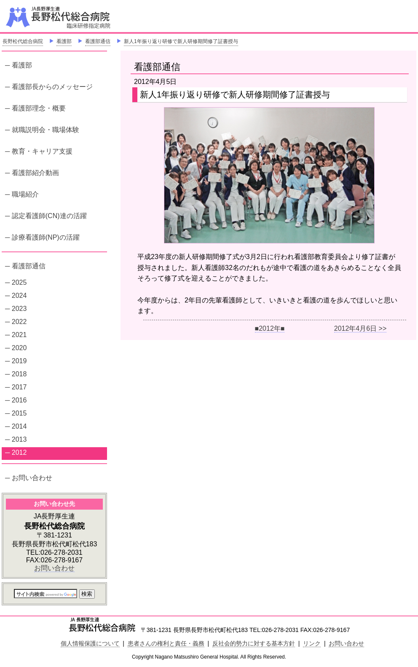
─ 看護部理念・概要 (35, 108)
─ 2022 (16, 321)
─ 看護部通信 (25, 266)
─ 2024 (16, 295)
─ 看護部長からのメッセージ (49, 86)
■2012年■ (270, 328)
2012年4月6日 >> (360, 328)
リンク (312, 643)
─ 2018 (16, 374)
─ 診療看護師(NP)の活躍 (42, 237)
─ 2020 (16, 347)
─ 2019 (16, 361)
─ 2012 (16, 452)
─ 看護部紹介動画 (32, 172)
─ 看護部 (18, 65)
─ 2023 (16, 308)
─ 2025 (16, 282)
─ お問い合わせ (28, 477)
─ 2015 (16, 413)
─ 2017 (16, 387)
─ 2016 (16, 400)
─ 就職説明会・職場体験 (42, 129)
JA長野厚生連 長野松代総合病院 (84, 17)
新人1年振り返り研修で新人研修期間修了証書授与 (181, 41)
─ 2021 (16, 334)
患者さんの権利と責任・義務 (166, 643)
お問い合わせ (54, 568)
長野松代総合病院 (23, 41)
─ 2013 (16, 439)
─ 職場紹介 (22, 194)
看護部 (64, 41)
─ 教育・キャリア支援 (38, 151)
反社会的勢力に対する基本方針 (253, 643)
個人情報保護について (90, 643)
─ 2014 (16, 426)
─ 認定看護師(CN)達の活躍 (46, 215)
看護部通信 (97, 41)
